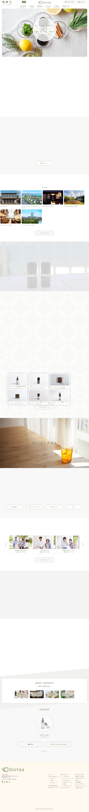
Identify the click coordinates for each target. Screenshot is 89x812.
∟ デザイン (52, 778)
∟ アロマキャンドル (67, 782)
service (23, 6)
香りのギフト (65, 774)
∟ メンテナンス (53, 782)
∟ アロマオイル (66, 776)
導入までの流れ (80, 776)
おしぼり (48, 6)
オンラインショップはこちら (58, 744)
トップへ (45, 751)
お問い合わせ (79, 787)
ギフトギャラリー (66, 787)
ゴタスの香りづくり (54, 776)
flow (57, 6)
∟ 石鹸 (63, 784)
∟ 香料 (51, 780)
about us (66, 6)
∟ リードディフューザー (68, 778)
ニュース (51, 774)
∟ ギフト (51, 784)
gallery (40, 6)
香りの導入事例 (53, 786)
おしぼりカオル (80, 774)
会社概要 (78, 782)
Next (81, 544)
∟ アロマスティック (67, 786)
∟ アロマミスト (66, 780)
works (32, 6)
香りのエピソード (80, 778)
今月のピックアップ (54, 787)
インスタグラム (80, 784)
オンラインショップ (81, 786)
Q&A (77, 780)
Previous (7, 544)
